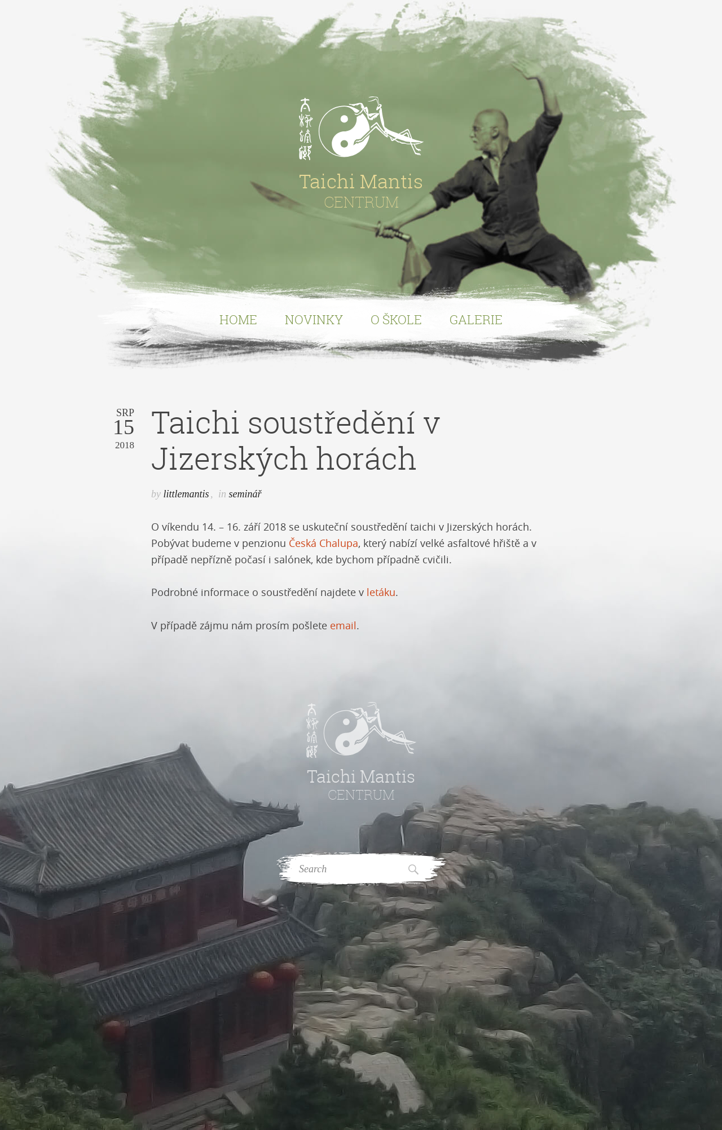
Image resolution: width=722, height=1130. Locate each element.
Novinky (314, 319)
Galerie (476, 319)
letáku (381, 592)
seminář (245, 494)
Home (238, 319)
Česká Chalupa (323, 543)
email (343, 625)
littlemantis (186, 494)
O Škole (396, 319)
